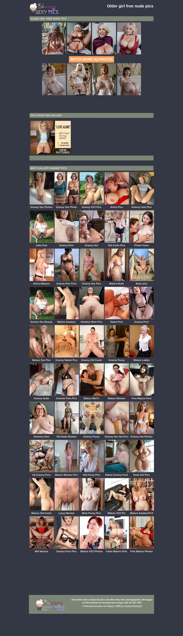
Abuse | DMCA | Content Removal (125, 628)
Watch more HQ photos (91, 59)
